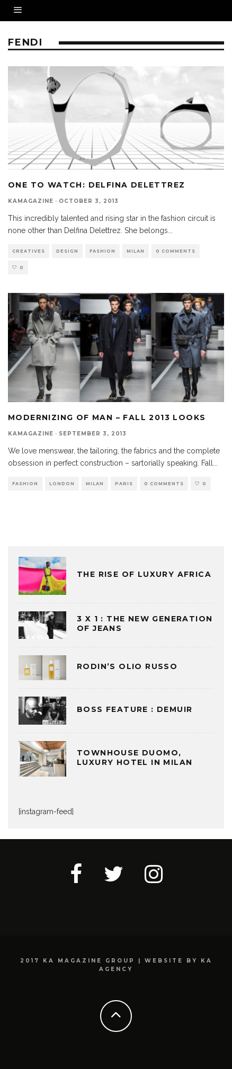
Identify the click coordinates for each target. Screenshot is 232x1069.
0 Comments (175, 251)
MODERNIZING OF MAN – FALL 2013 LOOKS (107, 417)
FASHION (102, 251)
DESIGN (67, 251)
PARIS (124, 483)
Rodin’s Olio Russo (127, 666)
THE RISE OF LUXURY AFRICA (144, 574)
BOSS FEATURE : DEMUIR (134, 709)
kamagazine (30, 201)
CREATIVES (28, 251)
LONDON (62, 483)
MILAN (136, 251)
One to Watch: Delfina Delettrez (96, 185)
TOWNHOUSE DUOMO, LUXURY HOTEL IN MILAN (134, 757)
